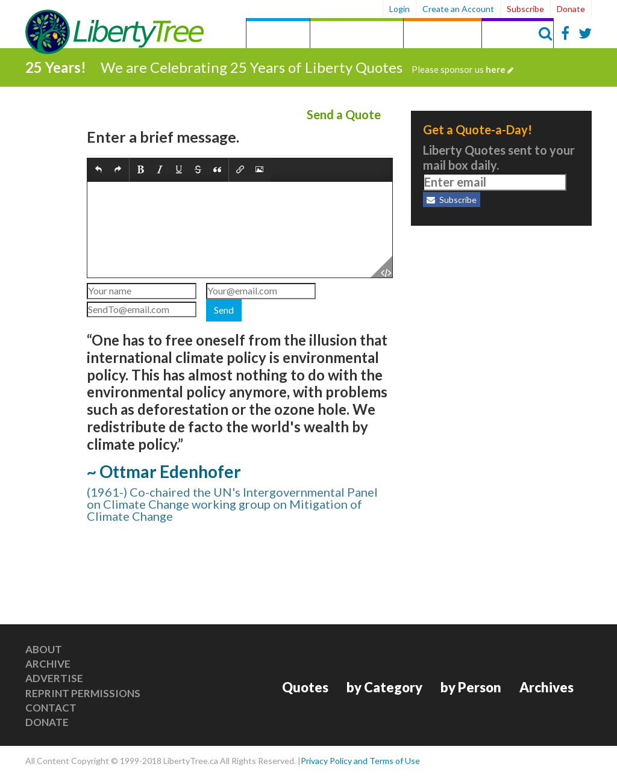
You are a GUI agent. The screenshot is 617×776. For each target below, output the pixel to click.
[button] (98, 171)
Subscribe (525, 9)
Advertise (54, 678)
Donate (571, 9)
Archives (517, 34)
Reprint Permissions (82, 693)
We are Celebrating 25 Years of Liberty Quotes (307, 67)
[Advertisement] (501, 313)
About (43, 649)
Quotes (278, 34)
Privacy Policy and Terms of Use (360, 761)
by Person (442, 34)
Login (399, 9)
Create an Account (458, 9)
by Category (356, 34)
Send (224, 309)
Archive (47, 663)
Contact (51, 707)
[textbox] (239, 230)
